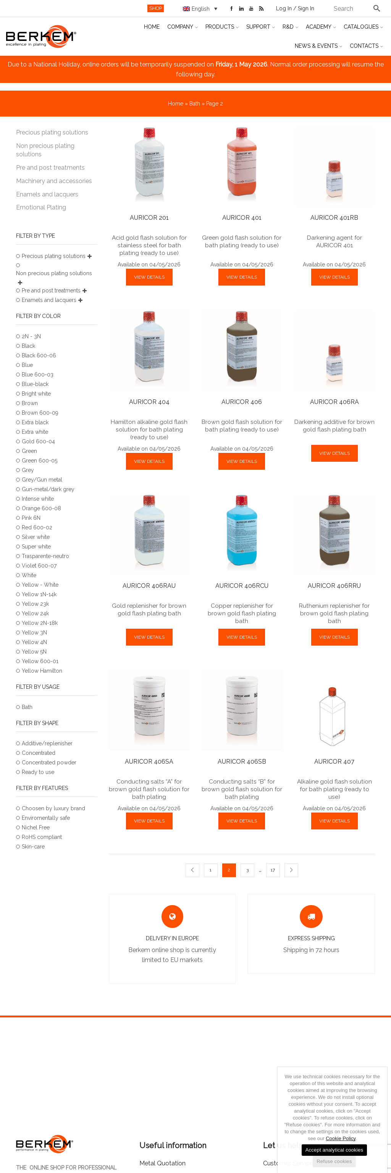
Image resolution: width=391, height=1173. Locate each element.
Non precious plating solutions (45, 150)
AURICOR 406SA (149, 761)
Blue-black (35, 384)
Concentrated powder (49, 762)
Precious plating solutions (52, 132)
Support (260, 27)
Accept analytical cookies (334, 1150)
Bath (194, 104)
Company (182, 27)
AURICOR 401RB (334, 217)
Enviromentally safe (46, 818)
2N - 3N (31, 336)
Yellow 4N (34, 642)
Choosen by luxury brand (53, 808)
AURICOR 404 (149, 402)
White (29, 575)
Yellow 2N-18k (40, 623)
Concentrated (38, 753)
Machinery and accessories (54, 181)
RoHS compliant (42, 837)
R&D (290, 27)
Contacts (366, 46)
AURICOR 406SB (242, 761)
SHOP (155, 8)
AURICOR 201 (149, 217)
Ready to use (38, 772)
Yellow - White (40, 585)
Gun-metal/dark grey (48, 489)
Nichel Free (36, 827)
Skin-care (33, 847)
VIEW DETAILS (149, 277)
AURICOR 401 (242, 217)
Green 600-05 (39, 461)
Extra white (35, 432)
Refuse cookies (334, 1161)
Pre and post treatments (50, 167)
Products (222, 27)
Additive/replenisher (47, 743)
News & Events (318, 46)
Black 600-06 (39, 355)
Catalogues (363, 27)
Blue (27, 365)
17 (273, 870)
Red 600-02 (37, 527)
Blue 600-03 (37, 375)
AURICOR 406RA (334, 402)
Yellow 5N (34, 652)
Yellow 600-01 (40, 661)
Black (28, 346)
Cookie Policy (340, 1138)
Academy (321, 27)
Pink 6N (31, 518)
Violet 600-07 (39, 566)
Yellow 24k (35, 613)
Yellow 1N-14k (39, 594)
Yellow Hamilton (42, 671)
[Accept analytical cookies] (377, 1120)
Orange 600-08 (41, 508)
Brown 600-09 (40, 413)
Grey (28, 470)
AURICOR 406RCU (241, 585)
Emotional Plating (41, 207)
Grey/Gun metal (42, 480)
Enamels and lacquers (47, 194)
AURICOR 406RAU (149, 585)
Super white (36, 547)
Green (29, 451)
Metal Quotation (162, 1163)
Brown (30, 403)
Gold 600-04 (38, 441)
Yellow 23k (35, 604)
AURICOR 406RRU (334, 585)
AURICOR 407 (334, 761)
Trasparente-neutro (45, 556)
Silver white (36, 537)
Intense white (38, 499)
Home (152, 27)
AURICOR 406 (241, 402)
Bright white (36, 394)
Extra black (35, 422)
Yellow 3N (34, 632)
